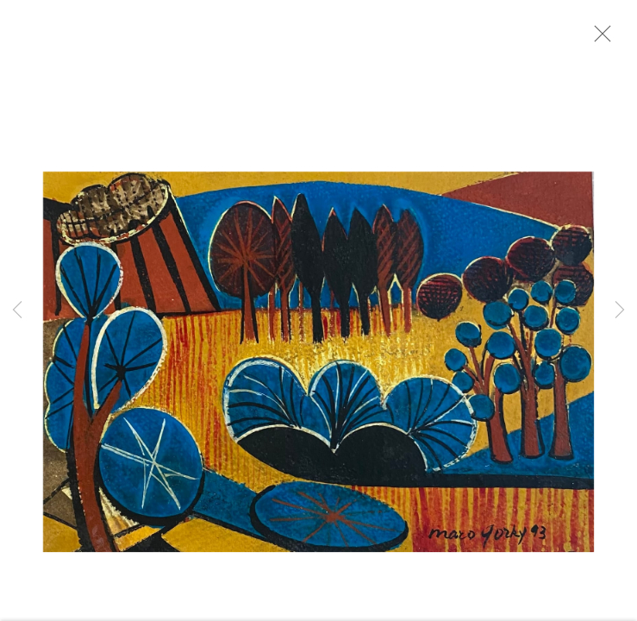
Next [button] (620, 310)
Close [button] (602, 39)
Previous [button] (17, 310)
